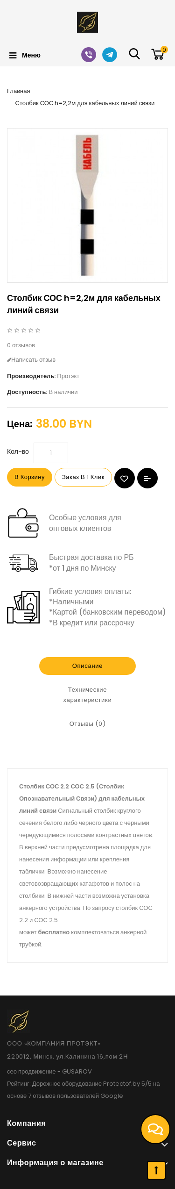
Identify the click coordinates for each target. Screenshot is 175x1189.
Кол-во (18, 451)
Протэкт (68, 376)
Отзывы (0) (88, 723)
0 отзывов (21, 345)
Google (111, 1095)
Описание (87, 665)
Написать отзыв (31, 359)
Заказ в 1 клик (83, 477)
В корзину (29, 477)
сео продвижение (31, 1071)
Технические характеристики (87, 694)
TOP (156, 1170)
